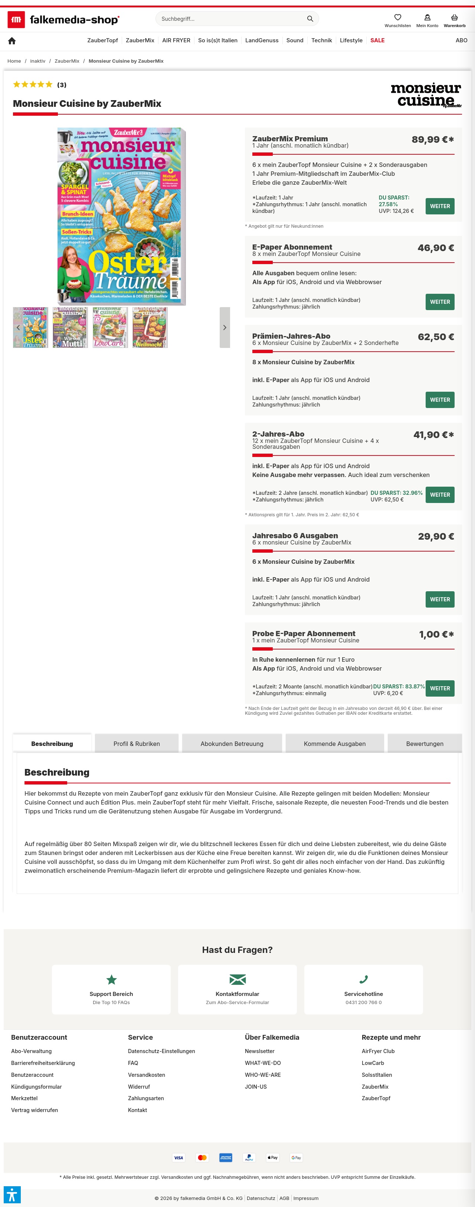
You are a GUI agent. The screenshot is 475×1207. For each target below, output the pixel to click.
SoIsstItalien (377, 1075)
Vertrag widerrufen (34, 1110)
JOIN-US (256, 1086)
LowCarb (373, 1063)
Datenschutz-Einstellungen (161, 1051)
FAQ (133, 1063)
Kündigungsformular (36, 1086)
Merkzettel (24, 1098)
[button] (12, 1194)
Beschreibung (52, 743)
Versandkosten (146, 1075)
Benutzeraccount (32, 1075)
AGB (284, 1198)
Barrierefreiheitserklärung (43, 1063)
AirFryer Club (378, 1051)
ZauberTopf (376, 1098)
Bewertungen (425, 743)
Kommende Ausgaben (335, 743)
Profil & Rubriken (137, 743)
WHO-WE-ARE (263, 1075)
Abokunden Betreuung (231, 743)
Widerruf (139, 1086)
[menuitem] (237, 18)
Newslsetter (260, 1051)
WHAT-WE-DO (263, 1063)
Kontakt (137, 1110)
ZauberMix (375, 1086)
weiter (440, 206)
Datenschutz (261, 1198)
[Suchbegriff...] (237, 18)
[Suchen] (310, 18)
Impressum (306, 1198)
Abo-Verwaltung (31, 1051)
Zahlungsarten (146, 1098)
